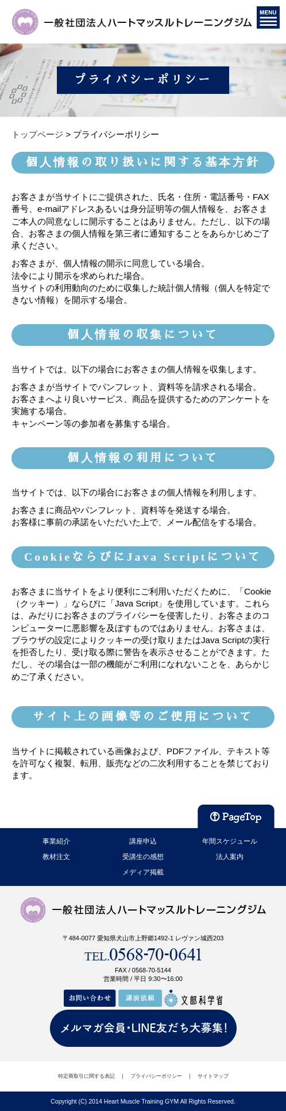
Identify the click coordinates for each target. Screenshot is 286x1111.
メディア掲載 (143, 872)
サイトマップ (213, 1076)
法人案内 (230, 857)
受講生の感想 (143, 857)
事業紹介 (56, 841)
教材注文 (56, 857)
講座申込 (143, 841)
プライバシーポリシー (156, 1076)
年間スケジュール (229, 841)
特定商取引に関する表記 (86, 1076)
